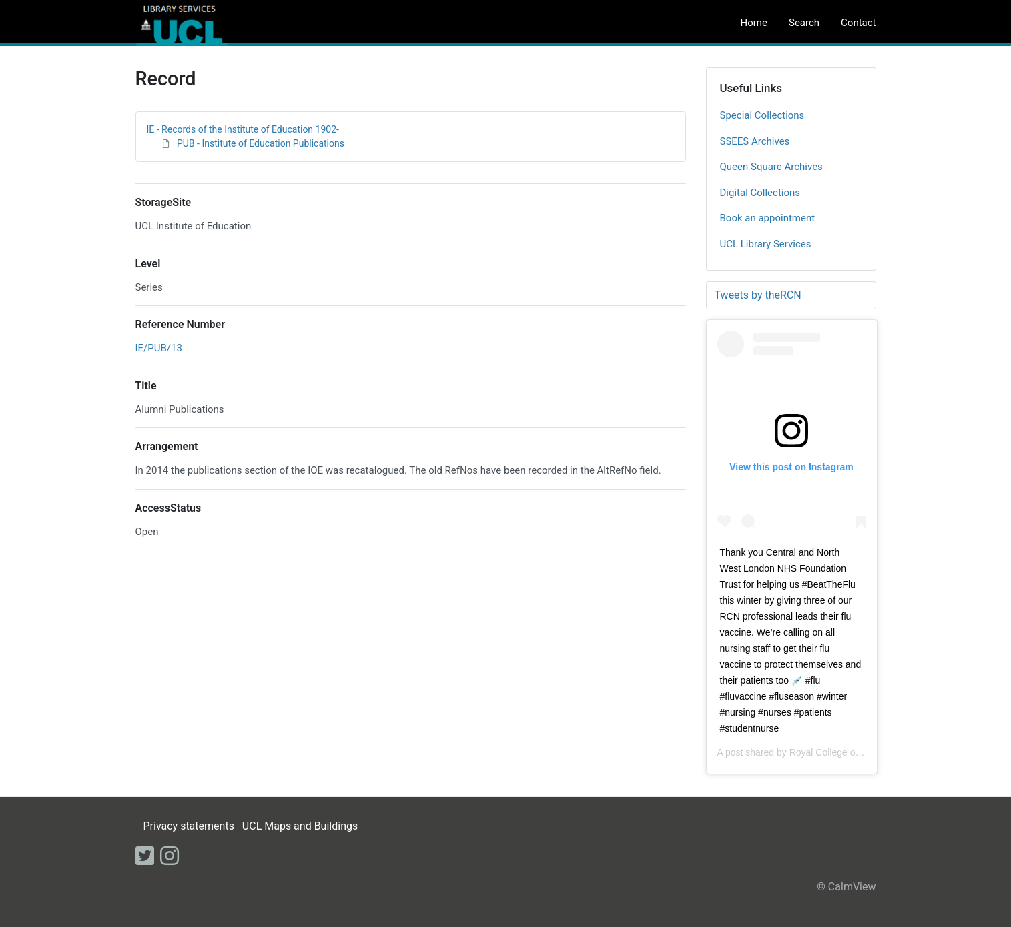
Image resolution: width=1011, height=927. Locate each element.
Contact (858, 23)
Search (804, 23)
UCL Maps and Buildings (300, 826)
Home (754, 23)
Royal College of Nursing (841, 752)
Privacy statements (188, 826)
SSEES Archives (755, 141)
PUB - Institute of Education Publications (260, 143)
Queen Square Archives (771, 167)
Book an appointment (767, 218)
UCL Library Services (765, 244)
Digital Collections (760, 193)
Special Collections (762, 115)
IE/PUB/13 (158, 348)
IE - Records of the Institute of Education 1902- (243, 129)
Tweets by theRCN (758, 295)
